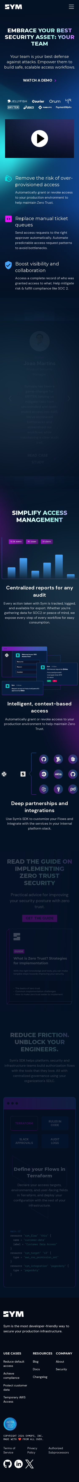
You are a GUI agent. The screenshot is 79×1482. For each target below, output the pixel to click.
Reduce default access (13, 1364)
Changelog (40, 1377)
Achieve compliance (11, 1376)
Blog (36, 1361)
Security (61, 1369)
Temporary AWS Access (14, 1399)
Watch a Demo (37, 80)
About (60, 1361)
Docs (36, 1369)
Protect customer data (15, 1387)
